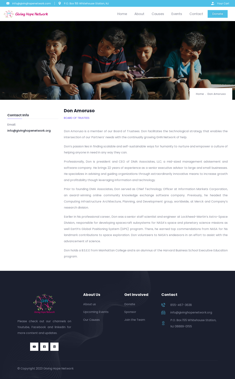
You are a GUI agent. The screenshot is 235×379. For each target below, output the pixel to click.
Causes (158, 14)
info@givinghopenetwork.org (29, 131)
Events (176, 14)
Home (122, 14)
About (139, 14)
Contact (196, 14)
